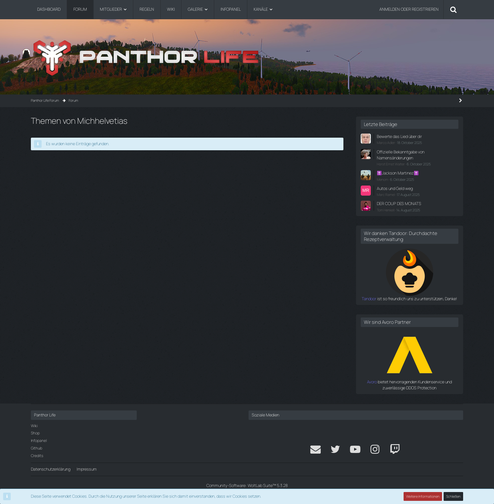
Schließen (453, 496)
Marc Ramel (386, 194)
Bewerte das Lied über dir (399, 136)
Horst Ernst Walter (391, 164)
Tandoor (369, 298)
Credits (37, 455)
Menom (382, 179)
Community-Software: (247, 485)
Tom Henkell (385, 210)
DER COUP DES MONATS (399, 203)
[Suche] (453, 9)
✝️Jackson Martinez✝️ (398, 173)
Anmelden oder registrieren (409, 9)
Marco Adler (386, 142)
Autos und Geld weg (395, 188)
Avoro (372, 382)
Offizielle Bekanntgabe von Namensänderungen (400, 155)
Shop (35, 433)
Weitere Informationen (422, 496)
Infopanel (39, 440)
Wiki (34, 425)
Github (36, 448)
